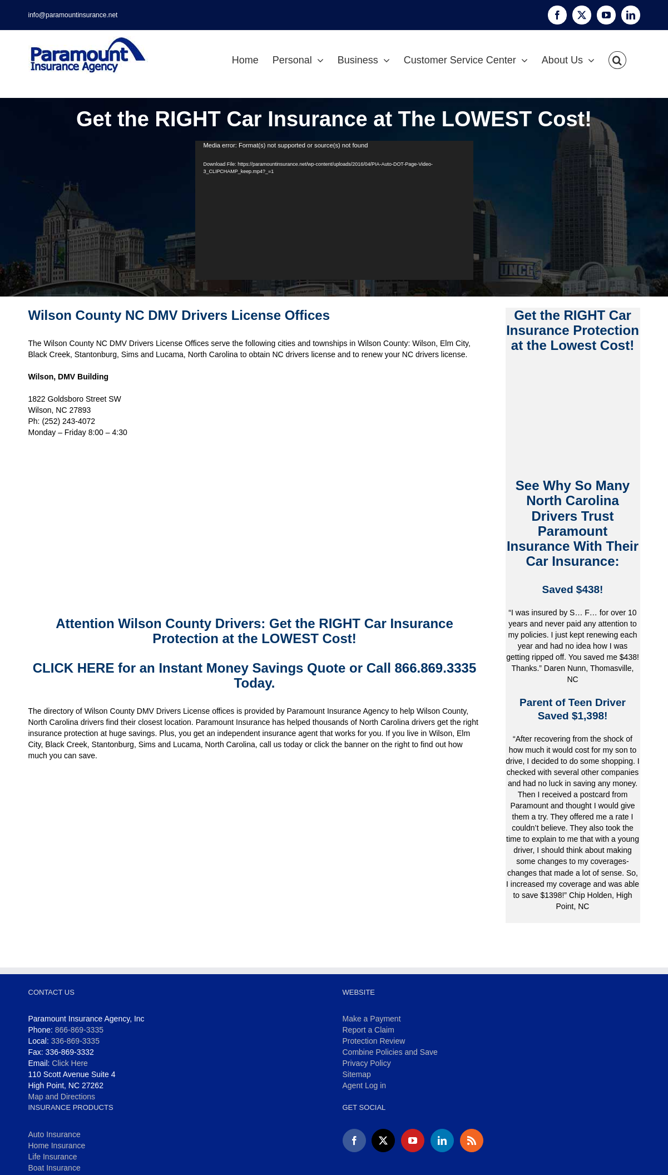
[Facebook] (354, 1140)
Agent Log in (365, 1085)
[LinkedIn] (442, 1140)
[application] (334, 210)
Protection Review (374, 1040)
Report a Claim (368, 1029)
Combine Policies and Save (390, 1052)
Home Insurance (57, 1145)
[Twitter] (383, 1140)
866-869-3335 (79, 1029)
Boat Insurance (54, 1167)
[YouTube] (412, 1140)
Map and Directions (62, 1096)
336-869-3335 (75, 1040)
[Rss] (471, 1140)
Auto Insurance (54, 1134)
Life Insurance (52, 1156)
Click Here (70, 1063)
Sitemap (357, 1074)
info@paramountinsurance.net (73, 15)
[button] (617, 60)
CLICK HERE (74, 667)
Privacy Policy (367, 1063)
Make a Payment (372, 1018)
